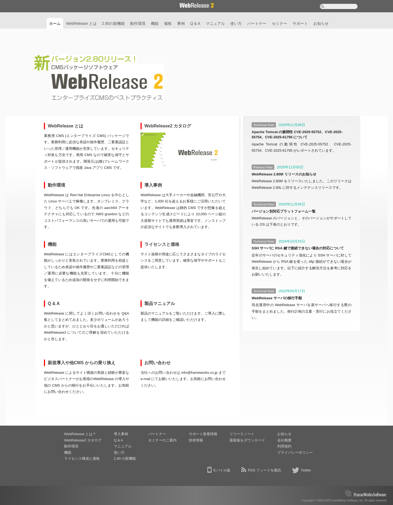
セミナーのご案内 (162, 440)
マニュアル (215, 23)
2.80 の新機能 (125, 458)
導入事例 (121, 434)
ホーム (55, 23)
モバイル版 (221, 470)
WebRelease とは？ (80, 434)
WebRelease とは (81, 23)
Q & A (195, 23)
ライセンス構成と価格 (82, 458)
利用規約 (284, 446)
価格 (168, 23)
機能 (155, 23)
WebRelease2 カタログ (83, 440)
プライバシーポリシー (295, 452)
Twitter (306, 470)
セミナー (279, 23)
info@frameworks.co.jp (199, 372)
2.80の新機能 (113, 23)
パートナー (256, 23)
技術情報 (196, 440)
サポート (300, 23)
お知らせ (321, 23)
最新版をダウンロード (247, 440)
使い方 (236, 23)
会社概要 (284, 440)
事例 (181, 23)
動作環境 (137, 23)
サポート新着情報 (203, 434)
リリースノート (242, 434)
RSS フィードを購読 (264, 470)
